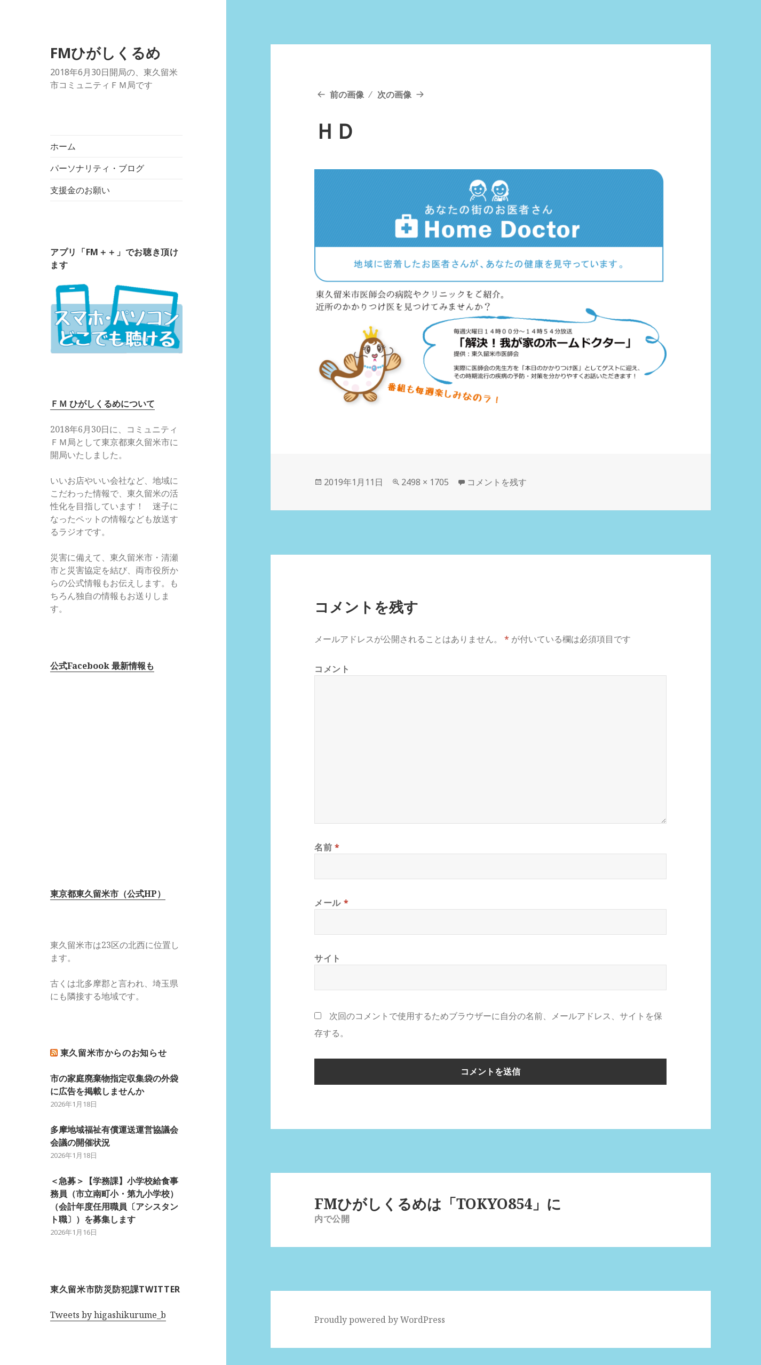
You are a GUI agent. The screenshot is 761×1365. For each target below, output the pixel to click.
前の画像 (347, 94)
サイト (327, 958)
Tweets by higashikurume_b (108, 1315)
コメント (332, 669)
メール (331, 903)
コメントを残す (497, 482)
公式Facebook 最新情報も (102, 666)
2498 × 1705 (425, 482)
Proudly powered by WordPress (379, 1319)
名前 (327, 847)
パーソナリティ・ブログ (97, 168)
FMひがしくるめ (105, 52)
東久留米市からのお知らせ (113, 1053)
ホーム (63, 146)
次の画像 (394, 94)
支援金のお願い (80, 190)
